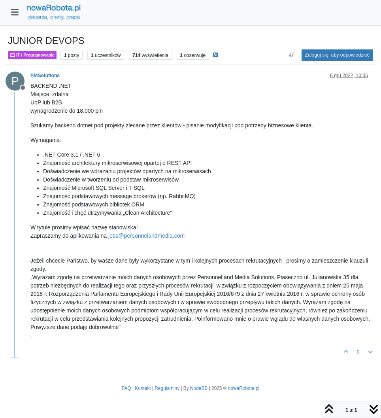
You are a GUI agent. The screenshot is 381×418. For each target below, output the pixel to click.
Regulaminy (167, 388)
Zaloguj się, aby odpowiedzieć (337, 55)
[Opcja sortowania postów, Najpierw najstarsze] (291, 55)
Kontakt (143, 388)
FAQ (126, 388)
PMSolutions (45, 75)
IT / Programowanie (32, 55)
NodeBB (198, 388)
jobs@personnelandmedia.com (146, 236)
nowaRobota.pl (243, 388)
